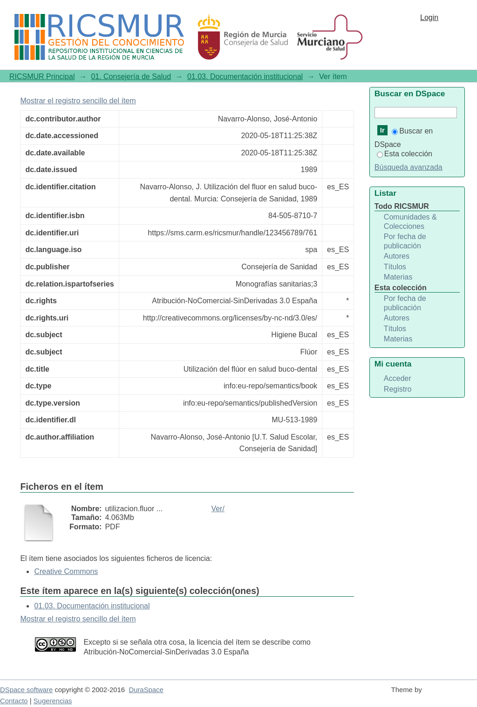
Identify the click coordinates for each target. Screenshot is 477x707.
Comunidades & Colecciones (410, 221)
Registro (398, 389)
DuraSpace (146, 690)
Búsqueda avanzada (409, 167)
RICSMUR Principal (42, 76)
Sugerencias (53, 701)
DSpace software (26, 690)
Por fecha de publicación (405, 241)
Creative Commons (66, 571)
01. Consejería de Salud (131, 76)
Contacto (14, 701)
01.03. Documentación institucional (245, 76)
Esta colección (404, 154)
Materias (398, 277)
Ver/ (217, 509)
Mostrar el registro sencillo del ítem (78, 101)
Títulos (395, 267)
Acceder (397, 378)
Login (429, 17)
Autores (396, 256)
